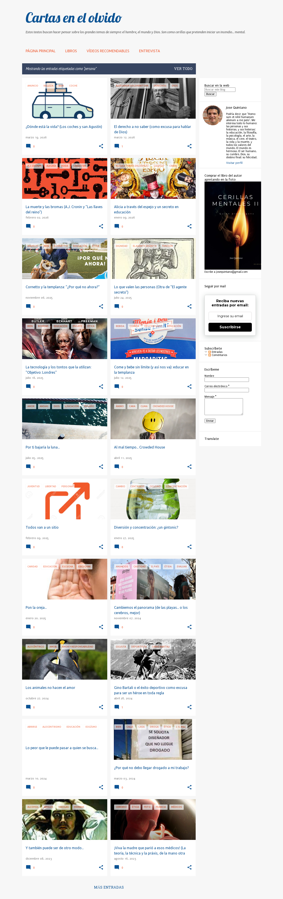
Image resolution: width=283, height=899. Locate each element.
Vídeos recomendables (108, 51)
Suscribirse (230, 327)
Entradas (215, 352)
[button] (101, 146)
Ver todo (183, 69)
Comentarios (217, 355)
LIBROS (71, 51)
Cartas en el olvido (74, 17)
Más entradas (109, 887)
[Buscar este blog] (220, 89)
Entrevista (149, 51)
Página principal (40, 51)
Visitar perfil (234, 162)
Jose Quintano (236, 108)
